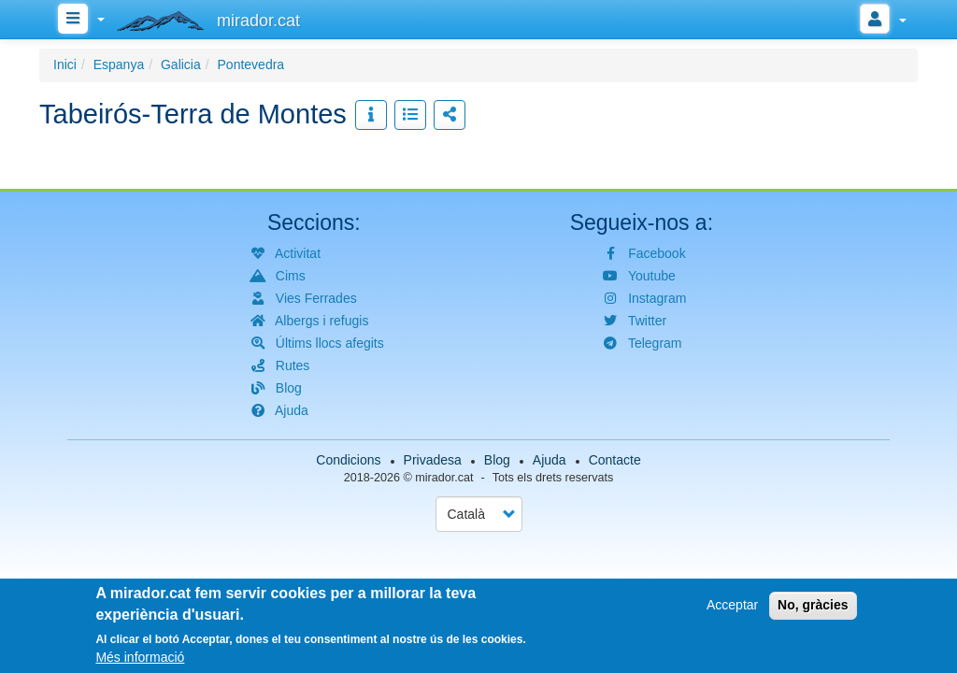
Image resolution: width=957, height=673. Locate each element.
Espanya (118, 64)
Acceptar (732, 604)
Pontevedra (251, 64)
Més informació (139, 657)
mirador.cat (444, 477)
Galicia (181, 64)
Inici (65, 64)
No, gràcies (813, 604)
